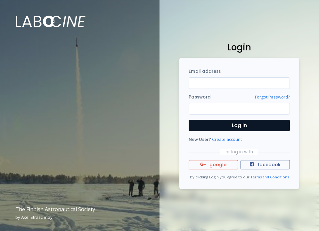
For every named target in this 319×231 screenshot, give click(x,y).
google (213, 164)
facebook (265, 164)
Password (200, 97)
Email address (205, 71)
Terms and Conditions (269, 177)
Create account (227, 139)
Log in (239, 125)
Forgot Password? (272, 97)
